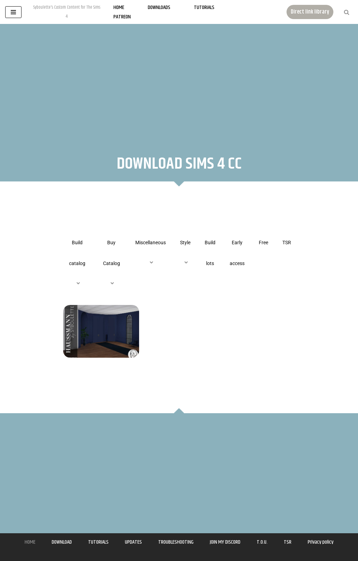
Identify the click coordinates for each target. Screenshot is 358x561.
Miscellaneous (150, 253)
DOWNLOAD (62, 542)
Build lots (210, 253)
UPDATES (133, 542)
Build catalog (77, 263)
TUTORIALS (98, 542)
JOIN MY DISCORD (225, 542)
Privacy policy (320, 542)
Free (263, 242)
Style (185, 253)
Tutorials (204, 7)
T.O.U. (262, 542)
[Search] (346, 12)
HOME (30, 542)
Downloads (159, 7)
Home (118, 7)
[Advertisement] (179, 82)
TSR (286, 242)
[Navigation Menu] (13, 12)
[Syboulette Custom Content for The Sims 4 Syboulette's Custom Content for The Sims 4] (67, 12)
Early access (237, 253)
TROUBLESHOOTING (176, 542)
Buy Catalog (111, 263)
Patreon (122, 16)
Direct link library (310, 12)
